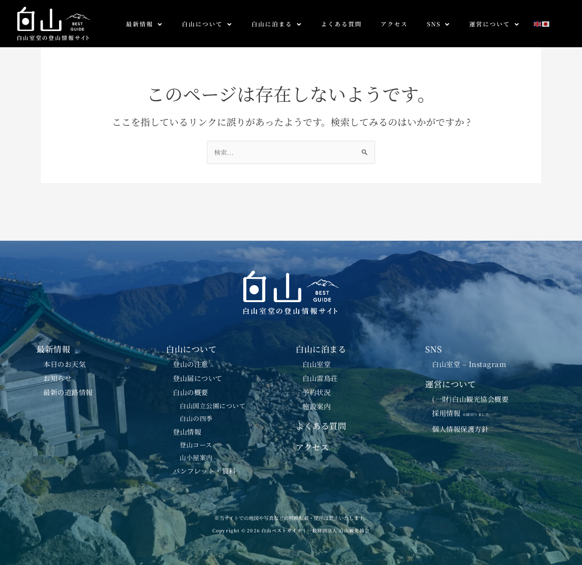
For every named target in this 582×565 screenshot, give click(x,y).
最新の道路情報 (68, 392)
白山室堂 (316, 364)
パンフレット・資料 (204, 471)
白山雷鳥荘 (320, 378)
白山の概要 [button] (190, 392)
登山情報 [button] (187, 431)
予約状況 (316, 392)
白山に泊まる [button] (276, 24)
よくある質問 (341, 24)
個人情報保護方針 (460, 429)
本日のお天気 (64, 364)
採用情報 (464, 413)
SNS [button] (438, 24)
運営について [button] (494, 24)
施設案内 (316, 406)
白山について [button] (207, 24)
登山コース (196, 445)
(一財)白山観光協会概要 (470, 399)
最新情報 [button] (144, 24)
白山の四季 (196, 418)
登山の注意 (190, 364)
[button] (144, 24)
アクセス (394, 24)
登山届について (197, 378)
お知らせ (57, 378)
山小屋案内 (196, 457)
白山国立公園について (213, 405)
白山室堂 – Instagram (469, 364)
